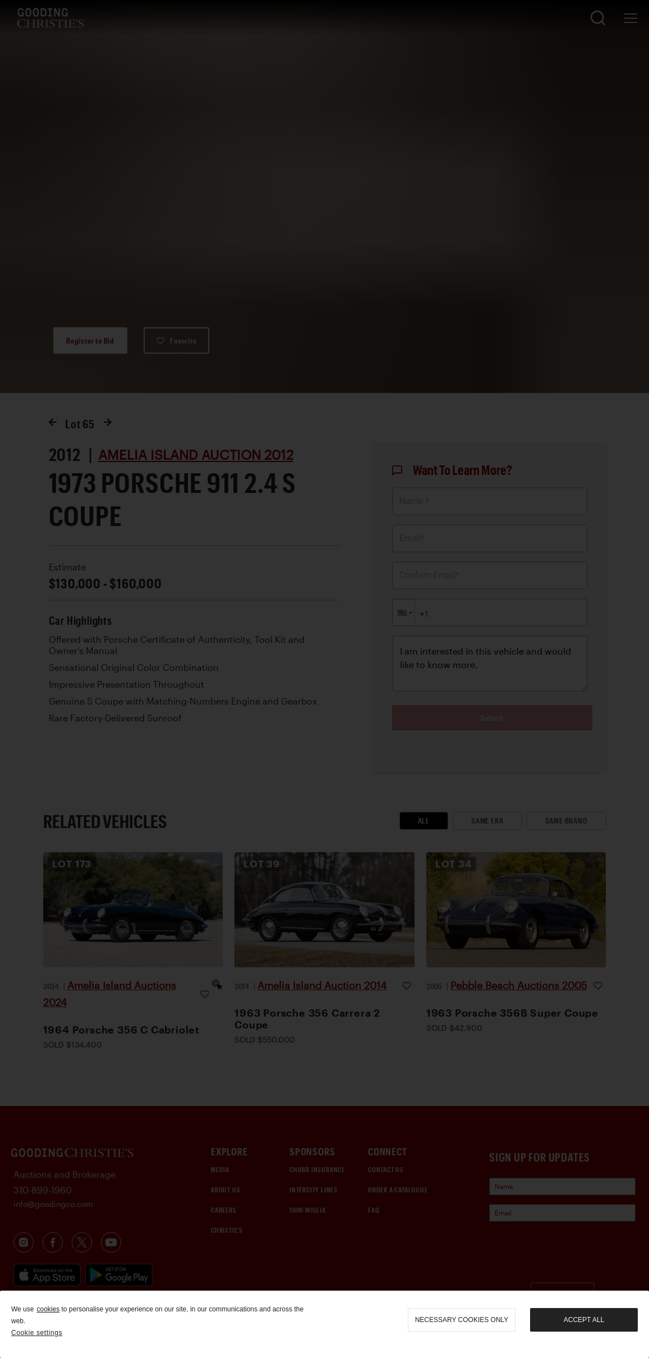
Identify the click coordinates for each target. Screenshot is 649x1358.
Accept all (584, 1320)
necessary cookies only (462, 1320)
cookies (47, 1309)
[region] (324, 1324)
